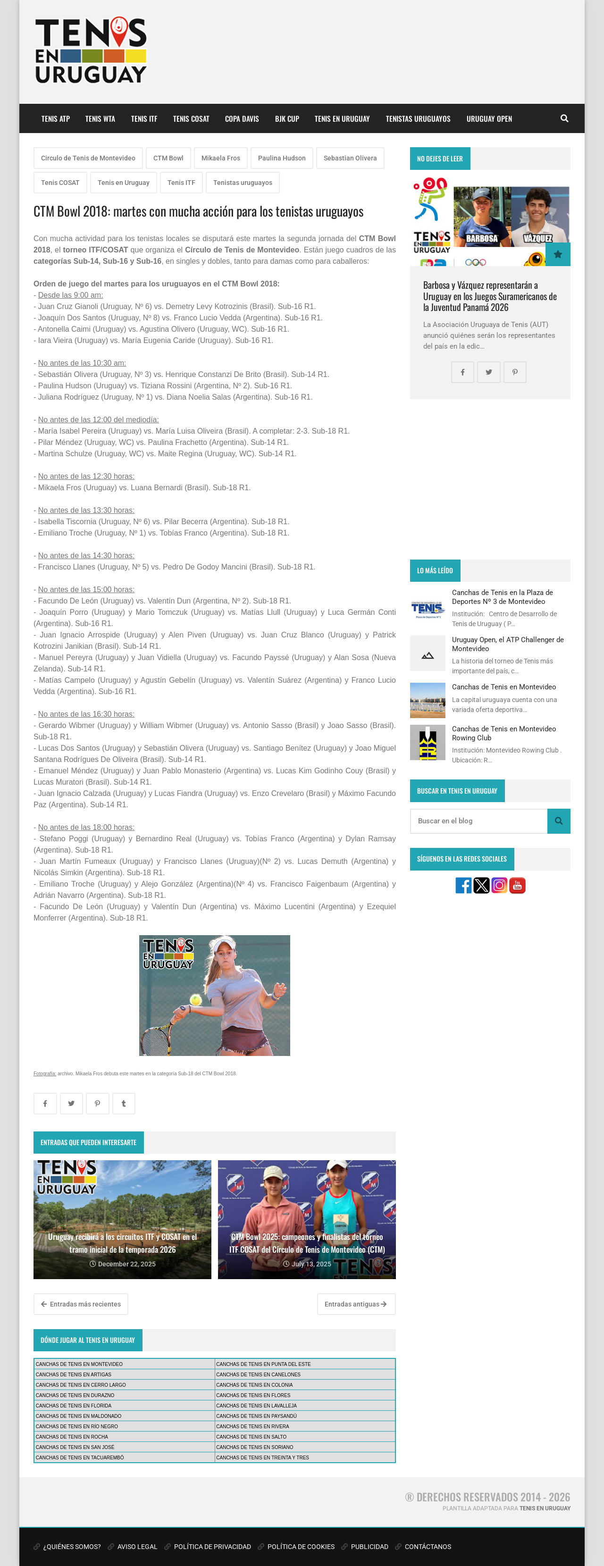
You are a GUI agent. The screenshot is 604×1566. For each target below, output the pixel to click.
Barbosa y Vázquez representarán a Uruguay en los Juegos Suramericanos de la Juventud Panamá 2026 (490, 296)
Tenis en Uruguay (124, 182)
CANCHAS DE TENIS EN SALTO (251, 1437)
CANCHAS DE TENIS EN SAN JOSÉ (75, 1447)
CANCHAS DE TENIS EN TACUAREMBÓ (80, 1457)
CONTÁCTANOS (423, 1546)
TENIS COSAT (191, 118)
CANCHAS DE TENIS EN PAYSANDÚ (256, 1416)
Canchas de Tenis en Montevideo (504, 687)
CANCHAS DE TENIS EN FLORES (253, 1395)
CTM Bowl (168, 158)
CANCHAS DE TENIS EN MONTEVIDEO (79, 1364)
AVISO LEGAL (133, 1546)
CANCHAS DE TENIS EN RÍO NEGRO (77, 1426)
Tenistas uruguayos (242, 182)
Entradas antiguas (355, 1304)
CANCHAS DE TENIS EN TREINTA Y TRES (262, 1457)
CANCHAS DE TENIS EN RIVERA (252, 1426)
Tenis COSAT (60, 182)
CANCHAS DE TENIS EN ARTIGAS (73, 1374)
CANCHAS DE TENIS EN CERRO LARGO (81, 1385)
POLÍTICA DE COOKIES (296, 1546)
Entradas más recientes (81, 1304)
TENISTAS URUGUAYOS (418, 118)
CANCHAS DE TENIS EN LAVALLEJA (256, 1405)
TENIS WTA (100, 118)
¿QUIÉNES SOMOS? (67, 1546)
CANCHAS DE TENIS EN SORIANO (254, 1447)
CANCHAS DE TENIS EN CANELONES (258, 1374)
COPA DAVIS (242, 118)
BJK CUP (287, 118)
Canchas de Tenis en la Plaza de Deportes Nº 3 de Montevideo (502, 596)
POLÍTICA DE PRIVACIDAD (207, 1546)
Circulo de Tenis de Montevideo (88, 158)
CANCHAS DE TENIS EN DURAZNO (75, 1395)
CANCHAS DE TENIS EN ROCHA (72, 1437)
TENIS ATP (56, 118)
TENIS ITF (144, 118)
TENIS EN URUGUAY (342, 118)
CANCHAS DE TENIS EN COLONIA (254, 1385)
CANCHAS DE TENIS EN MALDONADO (79, 1416)
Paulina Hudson (282, 158)
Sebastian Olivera (350, 158)
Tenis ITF (181, 182)
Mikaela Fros (220, 158)
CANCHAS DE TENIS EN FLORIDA (73, 1405)
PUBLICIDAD (364, 1546)
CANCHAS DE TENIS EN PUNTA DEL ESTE (263, 1364)
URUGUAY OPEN (489, 118)
